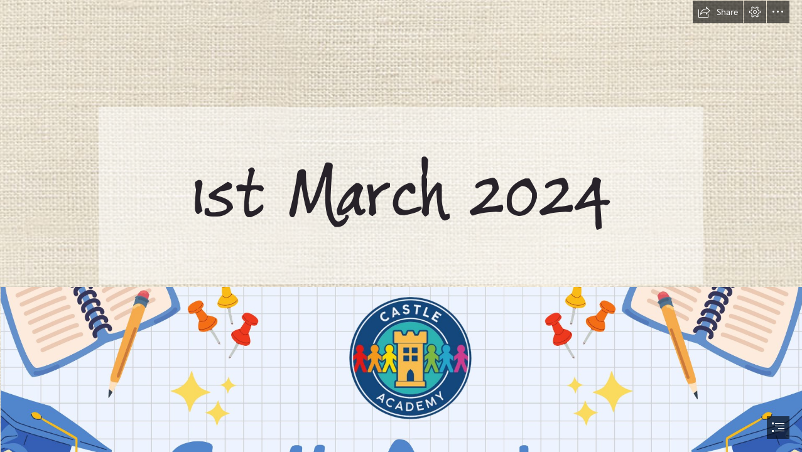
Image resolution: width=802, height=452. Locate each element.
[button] (718, 12)
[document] (401, 226)
